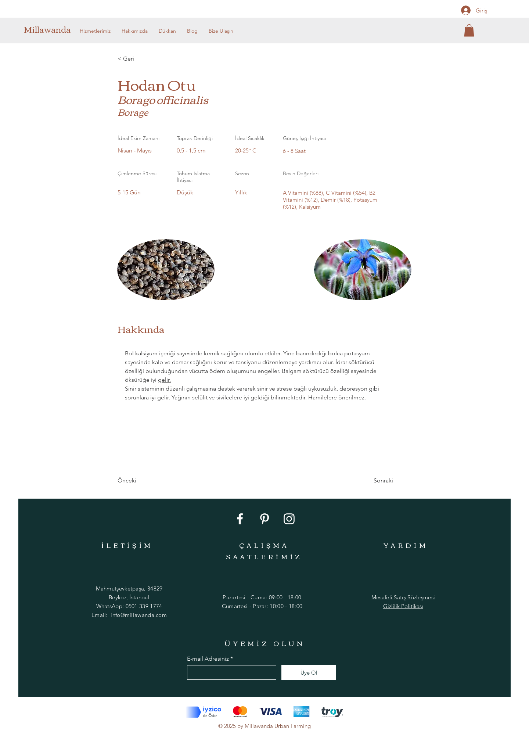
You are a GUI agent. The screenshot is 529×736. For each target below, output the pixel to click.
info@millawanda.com (139, 614)
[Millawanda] (49, 29)
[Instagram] (289, 518)
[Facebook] (240, 518)
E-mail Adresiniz (208, 659)
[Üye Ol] (308, 672)
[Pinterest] (264, 518)
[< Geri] (141, 58)
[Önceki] (141, 480)
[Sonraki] (374, 480)
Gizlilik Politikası (403, 606)
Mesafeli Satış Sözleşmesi (403, 597)
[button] (469, 30)
